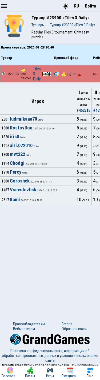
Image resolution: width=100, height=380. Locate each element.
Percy (15, 172)
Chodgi (17, 163)
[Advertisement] (50, 258)
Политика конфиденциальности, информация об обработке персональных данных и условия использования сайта (50, 355)
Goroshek (20, 181)
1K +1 (71, 74)
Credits (67, 324)
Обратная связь (74, 328)
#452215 (83, 110)
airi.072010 (21, 145)
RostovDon (21, 128)
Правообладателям (29, 324)
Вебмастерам (24, 328)
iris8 (14, 137)
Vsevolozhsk (23, 190)
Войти (90, 6)
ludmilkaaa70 (23, 119)
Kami (15, 200)
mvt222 (17, 154)
